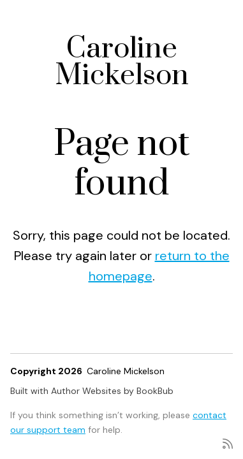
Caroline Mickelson (122, 62)
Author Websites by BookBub (112, 391)
